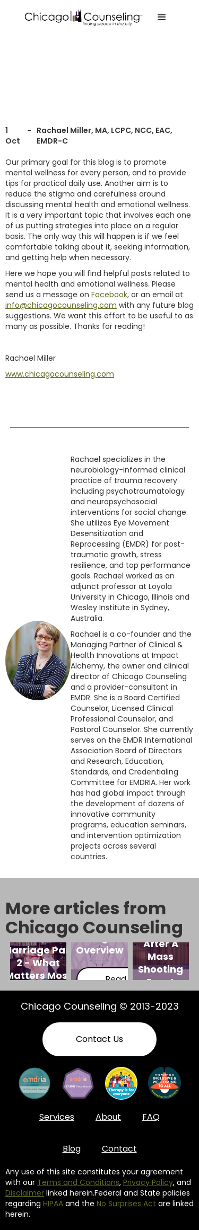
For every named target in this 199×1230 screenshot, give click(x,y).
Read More (127, 978)
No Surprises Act (126, 1203)
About (108, 1117)
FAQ (151, 1117)
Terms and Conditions (78, 1182)
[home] (83, 17)
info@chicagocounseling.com (61, 305)
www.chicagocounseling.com (59, 374)
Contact (119, 1149)
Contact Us (99, 1039)
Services (56, 1117)
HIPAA (53, 1203)
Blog (72, 1149)
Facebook (109, 294)
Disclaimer (24, 1193)
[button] (162, 17)
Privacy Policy (148, 1182)
